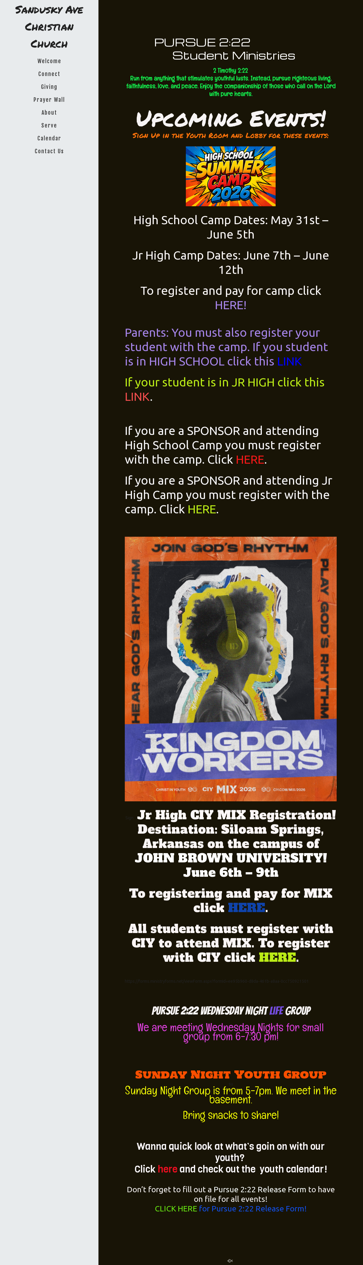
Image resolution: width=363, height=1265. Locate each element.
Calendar (49, 138)
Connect (49, 74)
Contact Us (49, 151)
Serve (49, 125)
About (49, 112)
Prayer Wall (49, 99)
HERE (250, 459)
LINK (289, 361)
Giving (49, 87)
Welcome (49, 61)
